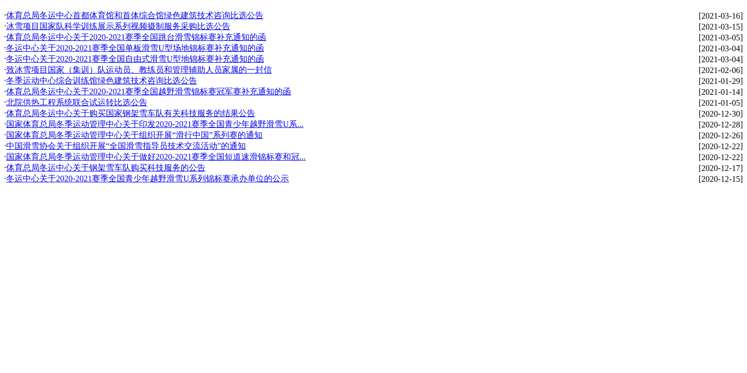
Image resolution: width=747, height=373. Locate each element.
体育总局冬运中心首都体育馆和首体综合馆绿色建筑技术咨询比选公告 (135, 15)
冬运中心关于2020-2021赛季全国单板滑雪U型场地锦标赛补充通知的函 (135, 48)
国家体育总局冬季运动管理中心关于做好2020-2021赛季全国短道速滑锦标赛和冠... (156, 156)
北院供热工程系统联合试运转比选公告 (76, 102)
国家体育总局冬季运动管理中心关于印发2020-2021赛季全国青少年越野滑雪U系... (154, 124)
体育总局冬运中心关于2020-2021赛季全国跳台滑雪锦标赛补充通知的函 (136, 37)
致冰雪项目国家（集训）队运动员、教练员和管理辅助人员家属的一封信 (139, 69)
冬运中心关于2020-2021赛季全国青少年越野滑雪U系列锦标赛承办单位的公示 (147, 178)
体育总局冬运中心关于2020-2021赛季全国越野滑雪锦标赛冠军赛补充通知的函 (148, 91)
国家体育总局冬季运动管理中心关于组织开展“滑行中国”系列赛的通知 (134, 135)
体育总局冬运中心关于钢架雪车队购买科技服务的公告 (105, 167)
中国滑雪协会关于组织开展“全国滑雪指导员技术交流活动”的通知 (126, 145)
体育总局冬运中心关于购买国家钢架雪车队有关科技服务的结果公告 (130, 113)
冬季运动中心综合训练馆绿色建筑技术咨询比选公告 (101, 80)
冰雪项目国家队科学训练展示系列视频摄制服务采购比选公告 (118, 26)
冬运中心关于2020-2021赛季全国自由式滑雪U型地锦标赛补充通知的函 (135, 58)
